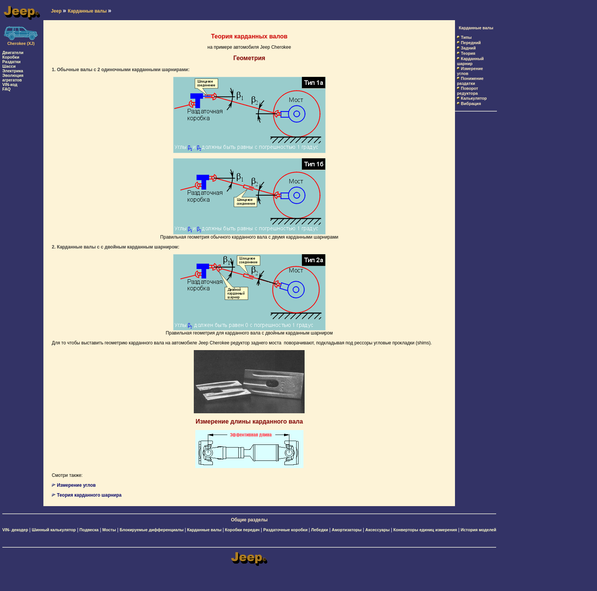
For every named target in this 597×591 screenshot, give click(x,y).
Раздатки (11, 61)
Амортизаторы (346, 529)
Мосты (109, 529)
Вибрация (471, 103)
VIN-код (10, 84)
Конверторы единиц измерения (425, 529)
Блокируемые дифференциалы (152, 529)
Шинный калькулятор (54, 529)
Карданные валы (476, 27)
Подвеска (89, 529)
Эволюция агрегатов (12, 77)
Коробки (10, 57)
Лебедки (319, 529)
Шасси (9, 66)
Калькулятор (474, 98)
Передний (471, 42)
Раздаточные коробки (286, 529)
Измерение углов (76, 485)
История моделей (478, 529)
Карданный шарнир (470, 61)
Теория (468, 53)
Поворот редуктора (467, 91)
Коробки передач (242, 529)
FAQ (6, 89)
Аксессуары (378, 529)
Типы (466, 37)
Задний (468, 48)
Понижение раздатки (470, 81)
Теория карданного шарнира (89, 495)
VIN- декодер (15, 529)
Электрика (12, 70)
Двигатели (13, 52)
